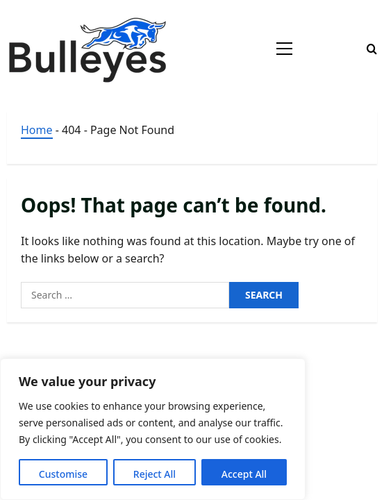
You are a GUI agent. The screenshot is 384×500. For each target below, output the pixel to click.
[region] (153, 429)
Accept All (244, 474)
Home (37, 130)
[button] (284, 48)
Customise (63, 474)
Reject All (154, 474)
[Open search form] (372, 48)
